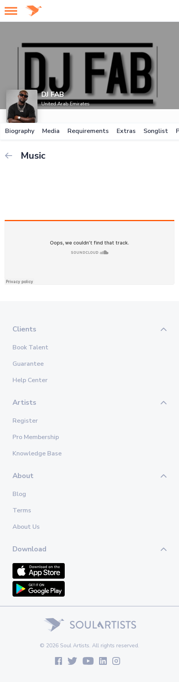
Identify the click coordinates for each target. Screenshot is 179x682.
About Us (26, 527)
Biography (19, 131)
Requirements (87, 131)
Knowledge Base (37, 453)
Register (25, 421)
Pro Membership (35, 437)
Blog (19, 494)
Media (50, 131)
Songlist (155, 131)
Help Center (30, 380)
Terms (21, 510)
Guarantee (28, 364)
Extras (125, 131)
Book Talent (30, 347)
